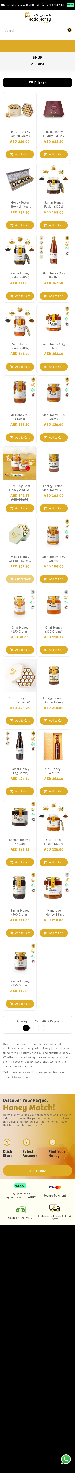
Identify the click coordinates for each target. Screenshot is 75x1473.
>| (49, 1028)
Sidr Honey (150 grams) (53, 559)
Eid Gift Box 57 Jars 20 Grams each (20, 134)
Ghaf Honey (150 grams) (20, 629)
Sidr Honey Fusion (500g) (19, 346)
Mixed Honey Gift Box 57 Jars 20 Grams (20, 559)
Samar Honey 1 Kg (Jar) (20, 842)
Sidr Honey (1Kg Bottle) (53, 275)
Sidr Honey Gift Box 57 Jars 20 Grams (20, 700)
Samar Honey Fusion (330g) (53, 204)
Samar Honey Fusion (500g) (19, 275)
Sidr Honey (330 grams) (53, 417)
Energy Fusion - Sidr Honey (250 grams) (53, 488)
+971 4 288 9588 (54, 4)
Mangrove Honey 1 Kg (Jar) (54, 912)
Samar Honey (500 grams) (20, 912)
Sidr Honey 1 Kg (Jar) (53, 346)
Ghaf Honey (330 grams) (53, 629)
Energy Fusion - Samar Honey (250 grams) (54, 700)
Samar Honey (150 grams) (20, 983)
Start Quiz (37, 1170)
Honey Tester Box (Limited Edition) (20, 204)
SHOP (40, 64)
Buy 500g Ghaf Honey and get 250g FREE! (20, 488)
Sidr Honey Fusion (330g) (53, 842)
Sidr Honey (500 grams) (20, 417)
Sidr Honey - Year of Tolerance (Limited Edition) (54, 771)
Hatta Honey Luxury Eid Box (53, 134)
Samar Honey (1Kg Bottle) (20, 771)
